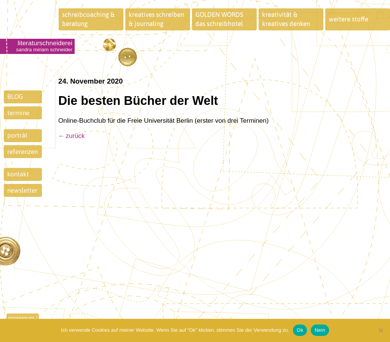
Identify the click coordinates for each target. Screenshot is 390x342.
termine (18, 113)
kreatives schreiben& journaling (156, 19)
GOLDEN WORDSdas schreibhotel (219, 19)
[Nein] (380, 330)
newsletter (22, 190)
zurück (75, 135)
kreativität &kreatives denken (286, 19)
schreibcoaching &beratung (88, 19)
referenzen (22, 151)
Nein (320, 330)
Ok (300, 330)
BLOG (15, 96)
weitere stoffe (348, 19)
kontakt (18, 174)
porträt (17, 135)
